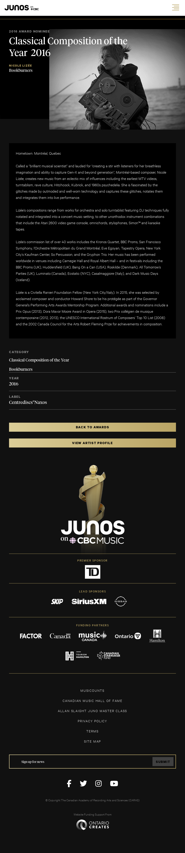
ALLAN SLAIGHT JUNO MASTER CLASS (92, 711)
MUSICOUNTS (92, 690)
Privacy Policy (92, 721)
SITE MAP (92, 741)
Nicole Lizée (20, 66)
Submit (163, 762)
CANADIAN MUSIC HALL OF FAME (92, 700)
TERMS (92, 731)
